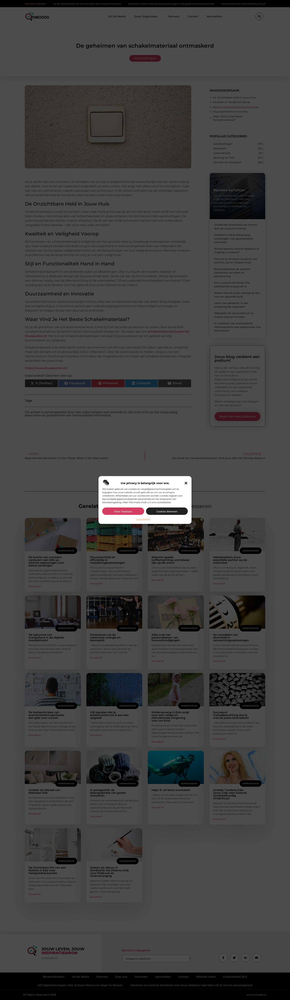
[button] (186, 483)
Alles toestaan (123, 511)
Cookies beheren (166, 511)
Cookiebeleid (143, 519)
